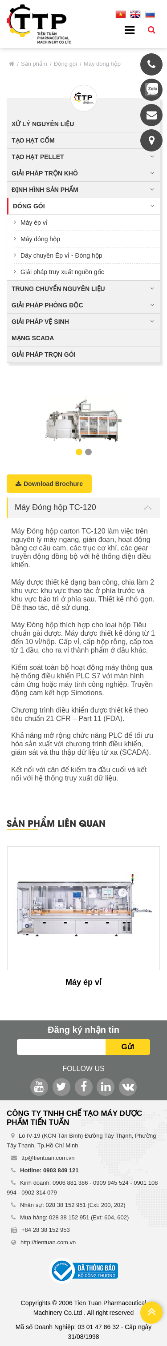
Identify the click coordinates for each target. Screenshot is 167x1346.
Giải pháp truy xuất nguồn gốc (62, 271)
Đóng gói (65, 63)
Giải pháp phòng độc (47, 305)
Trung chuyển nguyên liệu (58, 288)
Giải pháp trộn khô (45, 173)
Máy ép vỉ (34, 222)
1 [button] (79, 452)
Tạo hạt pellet (38, 156)
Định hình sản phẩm (45, 189)
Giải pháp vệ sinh (40, 321)
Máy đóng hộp (40, 239)
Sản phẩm (34, 63)
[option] (83, 419)
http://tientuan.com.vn (48, 1242)
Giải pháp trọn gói (43, 354)
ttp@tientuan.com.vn (47, 1158)
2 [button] (88, 452)
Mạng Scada (33, 338)
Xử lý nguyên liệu (43, 123)
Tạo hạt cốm (33, 140)
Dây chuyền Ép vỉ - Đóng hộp (61, 255)
